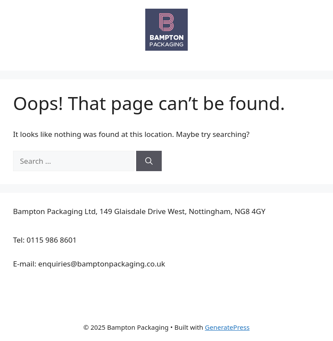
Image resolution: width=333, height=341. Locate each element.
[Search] (149, 161)
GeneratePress (227, 327)
